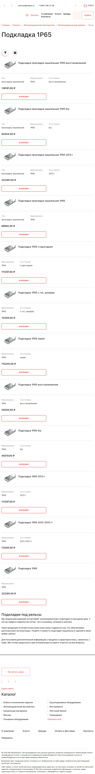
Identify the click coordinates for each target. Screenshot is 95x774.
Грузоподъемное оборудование (65, 702)
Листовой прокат (58, 711)
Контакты (46, 16)
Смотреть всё (54, 719)
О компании (47, 14)
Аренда (66, 14)
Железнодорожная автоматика (18, 706)
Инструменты (56, 706)
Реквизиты (7, 738)
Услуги (58, 14)
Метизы (7, 715)
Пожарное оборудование (15, 719)
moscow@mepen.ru (26, 5)
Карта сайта (7, 688)
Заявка (87, 15)
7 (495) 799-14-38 (46, 5)
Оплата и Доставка (65, 731)
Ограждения (55, 715)
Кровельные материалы (15, 711)
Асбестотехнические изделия (18, 702)
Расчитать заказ (16, 672)
